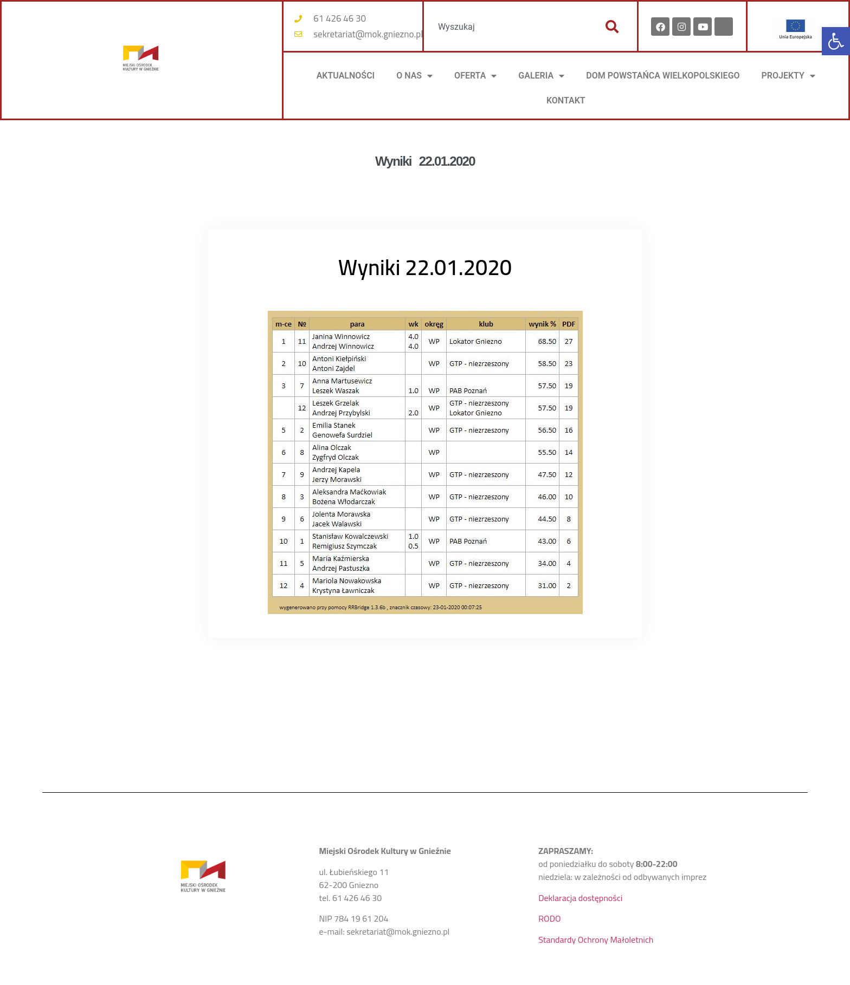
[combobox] (508, 26)
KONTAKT (565, 100)
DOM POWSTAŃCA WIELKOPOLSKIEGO (662, 75)
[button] (836, 41)
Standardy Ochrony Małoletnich (595, 939)
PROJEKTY (788, 76)
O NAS (414, 76)
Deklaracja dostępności (580, 898)
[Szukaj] (612, 26)
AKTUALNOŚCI (346, 75)
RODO (549, 918)
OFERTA (475, 76)
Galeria (541, 76)
